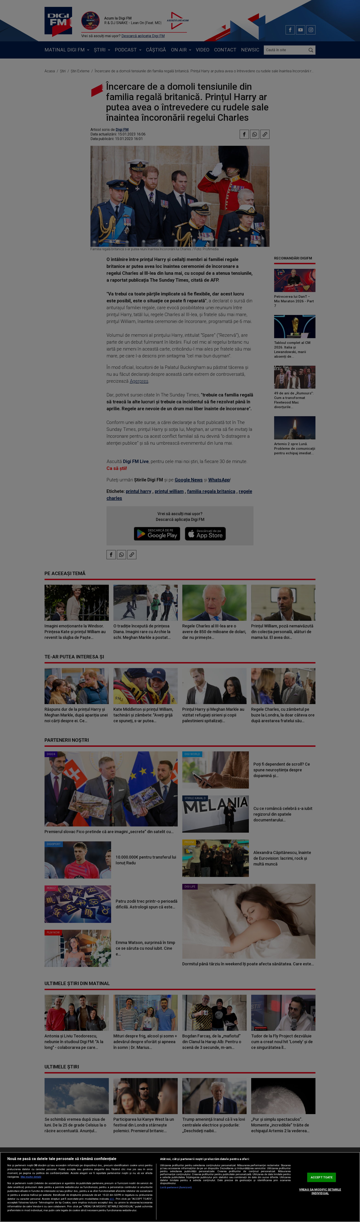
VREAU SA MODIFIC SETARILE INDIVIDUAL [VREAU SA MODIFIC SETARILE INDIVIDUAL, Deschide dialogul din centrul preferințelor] (320, 1191)
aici (112, 1198)
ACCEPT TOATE (322, 1177)
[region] (180, 1187)
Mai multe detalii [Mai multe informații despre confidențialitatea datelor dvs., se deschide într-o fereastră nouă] (31, 1176)
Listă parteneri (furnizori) (176, 1187)
